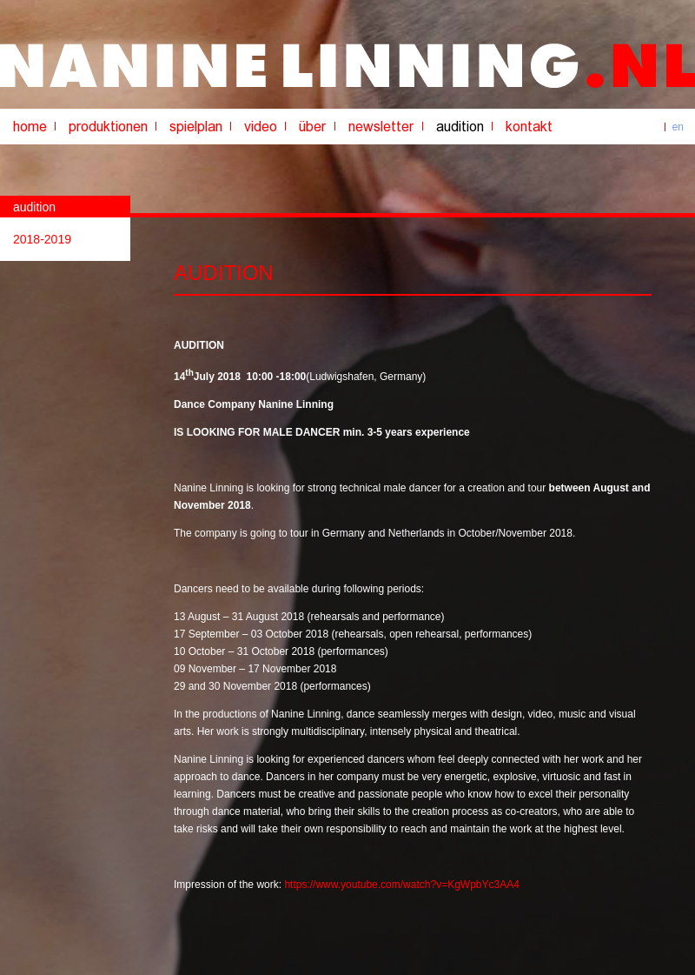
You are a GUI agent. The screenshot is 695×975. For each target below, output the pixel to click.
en (678, 127)
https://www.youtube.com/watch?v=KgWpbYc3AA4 (401, 884)
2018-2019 (42, 239)
